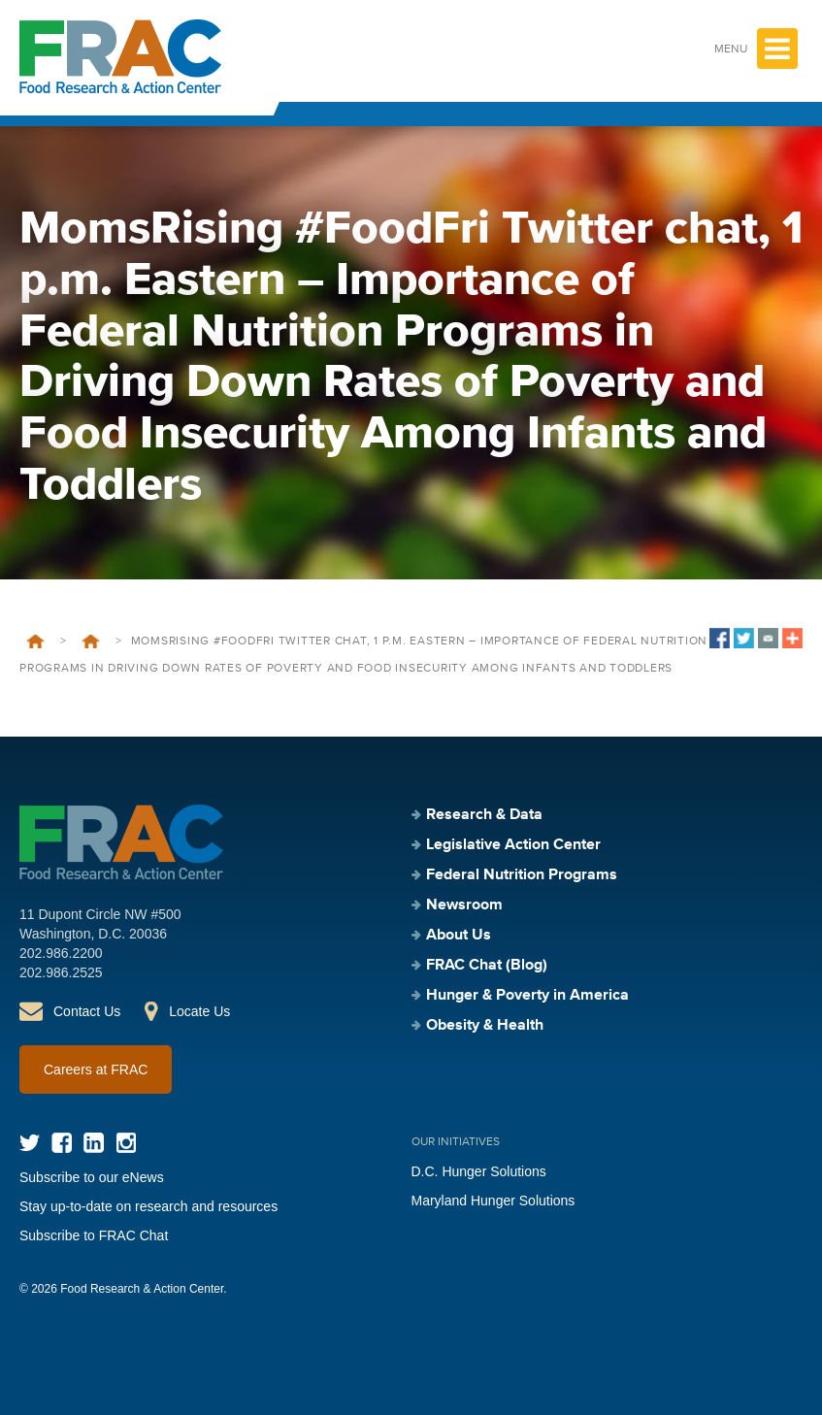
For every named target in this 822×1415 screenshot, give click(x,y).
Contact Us (86, 1011)
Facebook (61, 1143)
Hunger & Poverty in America (527, 996)
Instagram (125, 1143)
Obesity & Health (484, 1026)
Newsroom (464, 905)
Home (35, 641)
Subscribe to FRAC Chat (93, 1235)
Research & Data (484, 815)
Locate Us (199, 1011)
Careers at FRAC (96, 1069)
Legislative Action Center (513, 845)
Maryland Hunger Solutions (493, 1200)
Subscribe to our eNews (91, 1177)
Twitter (29, 1143)
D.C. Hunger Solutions (478, 1171)
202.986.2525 (61, 972)
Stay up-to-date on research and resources (148, 1206)
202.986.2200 (61, 953)
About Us (458, 935)
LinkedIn (93, 1143)
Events (91, 641)
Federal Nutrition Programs (521, 875)
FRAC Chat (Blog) (486, 965)
